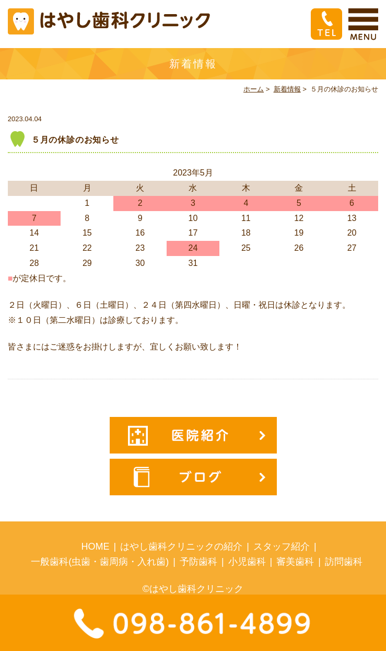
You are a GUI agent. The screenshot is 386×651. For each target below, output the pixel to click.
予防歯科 (198, 561)
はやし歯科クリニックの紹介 (181, 546)
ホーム (253, 89)
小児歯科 (247, 561)
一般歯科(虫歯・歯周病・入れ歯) (100, 561)
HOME (95, 546)
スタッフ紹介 (281, 546)
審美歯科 (295, 561)
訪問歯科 (343, 561)
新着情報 (287, 89)
